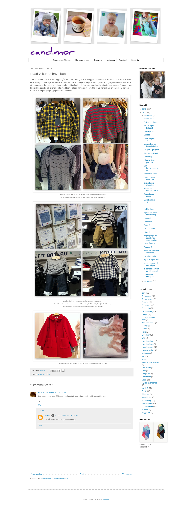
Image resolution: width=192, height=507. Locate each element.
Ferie (49, 374)
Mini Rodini (146, 368)
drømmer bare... (148, 323)
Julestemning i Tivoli (150, 201)
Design (144, 314)
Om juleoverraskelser (151, 168)
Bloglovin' (135, 60)
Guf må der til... (150, 243)
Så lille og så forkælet (149, 127)
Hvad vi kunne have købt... (150, 178)
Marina (48, 416)
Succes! (147, 135)
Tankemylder (147, 403)
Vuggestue (146, 413)
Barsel (144, 293)
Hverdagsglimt (147, 341)
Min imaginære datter (150, 362)
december (148, 116)
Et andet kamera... (151, 174)
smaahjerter (146, 397)
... (145, 206)
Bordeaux (148, 222)
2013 (144, 109)
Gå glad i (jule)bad (151, 150)
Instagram (111, 60)
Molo (144, 371)
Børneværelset (148, 299)
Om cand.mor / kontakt (62, 60)
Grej (143, 338)
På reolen (145, 394)
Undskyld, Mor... (150, 131)
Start (82, 474)
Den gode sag (147, 311)
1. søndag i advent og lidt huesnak (151, 270)
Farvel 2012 (148, 119)
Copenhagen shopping (149, 184)
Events (144, 329)
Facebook (123, 60)
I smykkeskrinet (148, 350)
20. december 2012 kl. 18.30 (66, 416)
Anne (40, 392)
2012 (144, 113)
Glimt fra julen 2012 (149, 139)
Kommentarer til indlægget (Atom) (54, 478)
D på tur (145, 302)
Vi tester (145, 410)
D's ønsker (42, 374)
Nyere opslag (36, 474)
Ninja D (147, 232)
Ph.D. (144, 391)
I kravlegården (147, 347)
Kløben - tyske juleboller (150, 161)
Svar (39, 405)
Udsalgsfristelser (150, 256)
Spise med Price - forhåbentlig (151, 213)
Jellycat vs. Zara (150, 122)
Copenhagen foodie (149, 195)
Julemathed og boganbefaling (151, 145)
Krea (144, 359)
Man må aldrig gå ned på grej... (151, 264)
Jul (143, 356)
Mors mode (146, 377)
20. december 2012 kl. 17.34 (54, 392)
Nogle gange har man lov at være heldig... (150, 238)
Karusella (148, 218)
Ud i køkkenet (147, 406)
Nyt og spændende (149, 383)
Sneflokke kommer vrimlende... (151, 252)
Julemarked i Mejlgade (149, 276)
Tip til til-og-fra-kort (151, 260)
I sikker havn (149, 209)
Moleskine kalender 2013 (151, 189)
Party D (147, 225)
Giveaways (97, 60)
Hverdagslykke (148, 344)
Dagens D (148, 247)
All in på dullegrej (151, 153)
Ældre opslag (127, 474)
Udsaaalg (148, 157)
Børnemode (146, 296)
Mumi (144, 380)
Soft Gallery (146, 400)
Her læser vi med (82, 60)
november (148, 281)
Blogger (105, 500)
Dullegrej (145, 326)
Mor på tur (146, 374)
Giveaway (146, 335)
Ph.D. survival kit (150, 229)
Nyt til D (145, 388)
